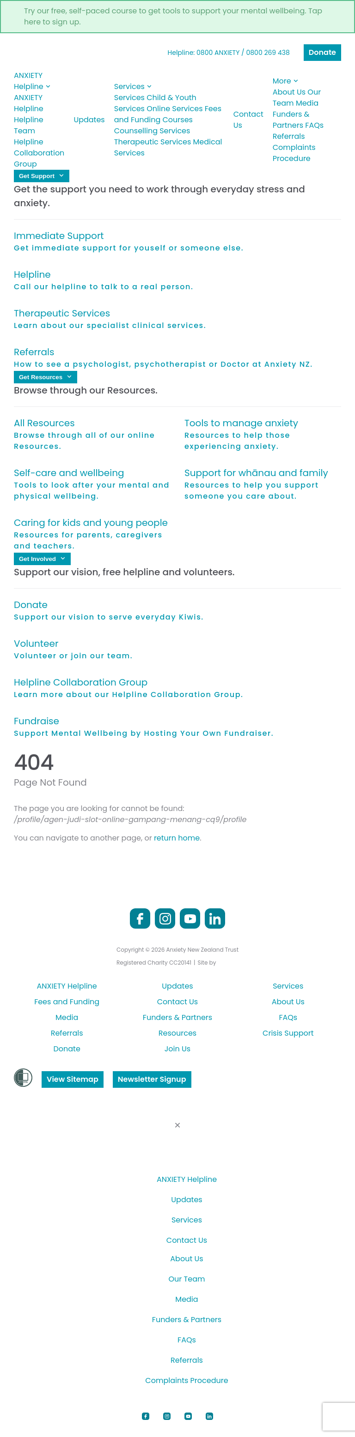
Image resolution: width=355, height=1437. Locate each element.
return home (177, 838)
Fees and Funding (66, 1001)
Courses (178, 119)
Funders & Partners (291, 120)
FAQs (314, 125)
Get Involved (42, 558)
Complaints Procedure (294, 153)
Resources (177, 1033)
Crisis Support (288, 1033)
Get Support (41, 176)
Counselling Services (152, 130)
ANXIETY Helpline (32, 81)
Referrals (289, 136)
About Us (289, 92)
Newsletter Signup (152, 1079)
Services (133, 86)
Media (307, 103)
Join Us (177, 1048)
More (286, 81)
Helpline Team (28, 125)
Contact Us (248, 120)
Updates (88, 119)
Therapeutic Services (152, 142)
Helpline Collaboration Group (39, 153)
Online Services (174, 108)
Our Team (187, 1279)
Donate (322, 52)
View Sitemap (72, 1079)
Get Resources (45, 377)
